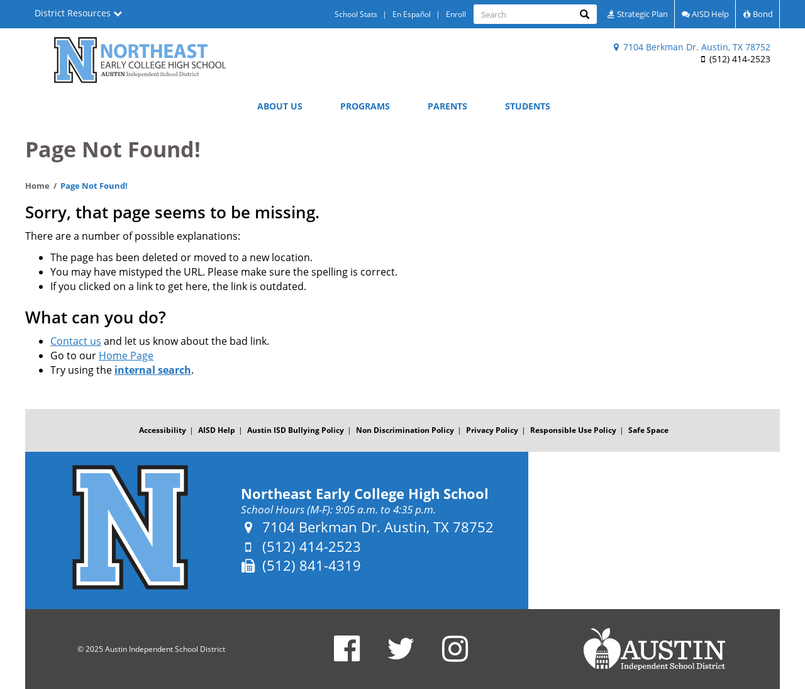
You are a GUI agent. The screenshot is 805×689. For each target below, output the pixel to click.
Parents (447, 106)
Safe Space (648, 430)
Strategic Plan (637, 14)
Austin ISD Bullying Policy (295, 430)
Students (527, 106)
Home (37, 185)
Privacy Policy (492, 430)
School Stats (356, 14)
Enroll (456, 14)
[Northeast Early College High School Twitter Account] (401, 656)
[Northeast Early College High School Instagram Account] (455, 656)
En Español (411, 14)
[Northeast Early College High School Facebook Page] (347, 656)
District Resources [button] (78, 13)
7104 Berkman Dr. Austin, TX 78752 (692, 47)
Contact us (75, 341)
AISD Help (705, 14)
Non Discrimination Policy (405, 430)
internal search (152, 370)
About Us (280, 106)
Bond (758, 14)
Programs (365, 106)
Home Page (126, 355)
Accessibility (162, 430)
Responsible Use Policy (573, 430)
